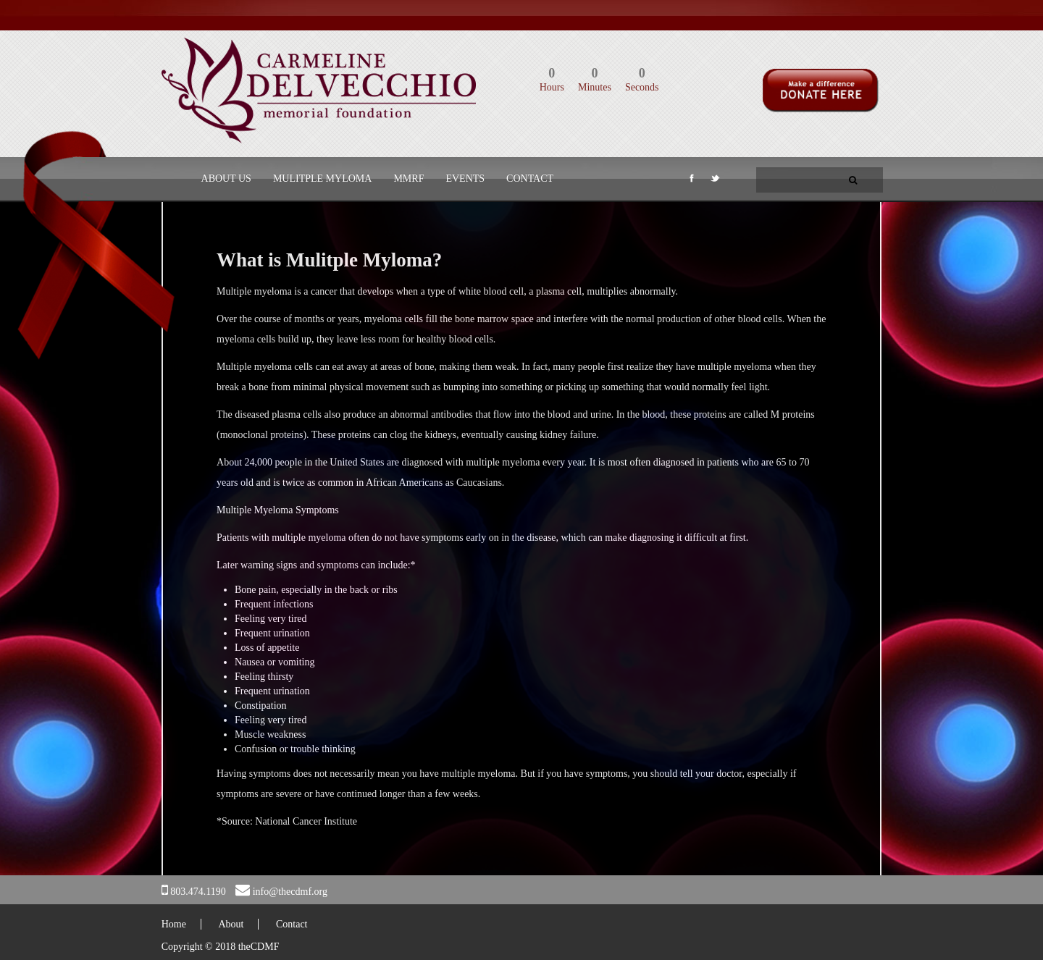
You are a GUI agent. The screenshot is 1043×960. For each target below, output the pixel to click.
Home (174, 924)
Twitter (714, 181)
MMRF (408, 178)
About (230, 924)
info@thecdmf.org (290, 891)
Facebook (690, 181)
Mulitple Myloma (322, 178)
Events (465, 178)
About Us (226, 178)
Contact (529, 178)
